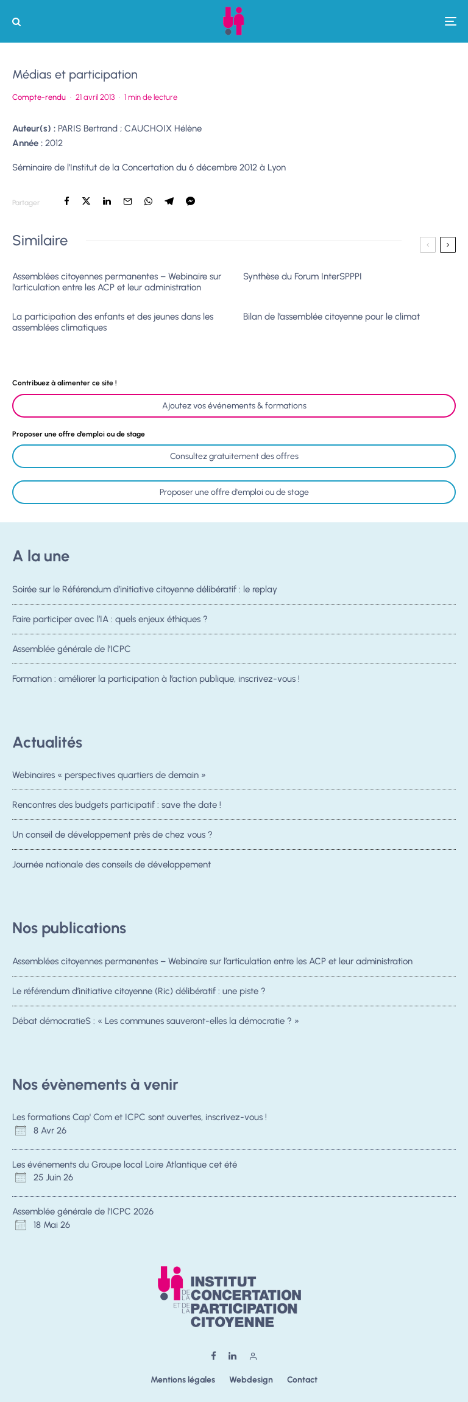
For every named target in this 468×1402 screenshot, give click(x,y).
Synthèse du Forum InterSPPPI (302, 276)
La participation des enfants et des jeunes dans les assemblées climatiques (112, 322)
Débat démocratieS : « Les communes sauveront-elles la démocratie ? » (155, 1022)
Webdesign (251, 1380)
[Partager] (66, 201)
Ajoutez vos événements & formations (234, 406)
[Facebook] (213, 1356)
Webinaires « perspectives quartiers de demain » (109, 774)
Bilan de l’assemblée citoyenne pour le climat (331, 316)
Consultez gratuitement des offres (234, 456)
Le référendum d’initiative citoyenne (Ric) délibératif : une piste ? (139, 991)
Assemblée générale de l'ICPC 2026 (83, 1211)
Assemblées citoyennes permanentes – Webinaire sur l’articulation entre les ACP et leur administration (116, 282)
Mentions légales (183, 1380)
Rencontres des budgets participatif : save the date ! (116, 804)
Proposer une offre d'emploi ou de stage (234, 492)
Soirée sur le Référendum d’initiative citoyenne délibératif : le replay (144, 589)
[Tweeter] (86, 201)
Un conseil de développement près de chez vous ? (112, 836)
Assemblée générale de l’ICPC (71, 650)
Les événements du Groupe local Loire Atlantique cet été (124, 1164)
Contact (302, 1380)
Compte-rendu (39, 97)
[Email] (127, 201)
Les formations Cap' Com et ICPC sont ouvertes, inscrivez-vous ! (139, 1117)
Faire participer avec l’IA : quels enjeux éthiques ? (110, 619)
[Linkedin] (232, 1356)
